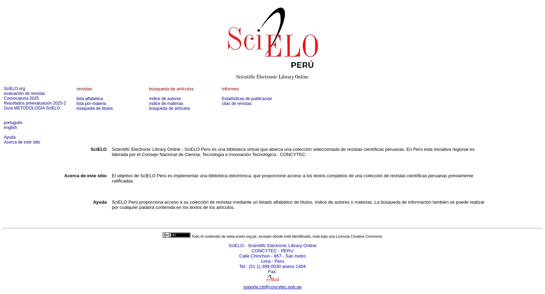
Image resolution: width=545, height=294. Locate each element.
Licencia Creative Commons (359, 236)
